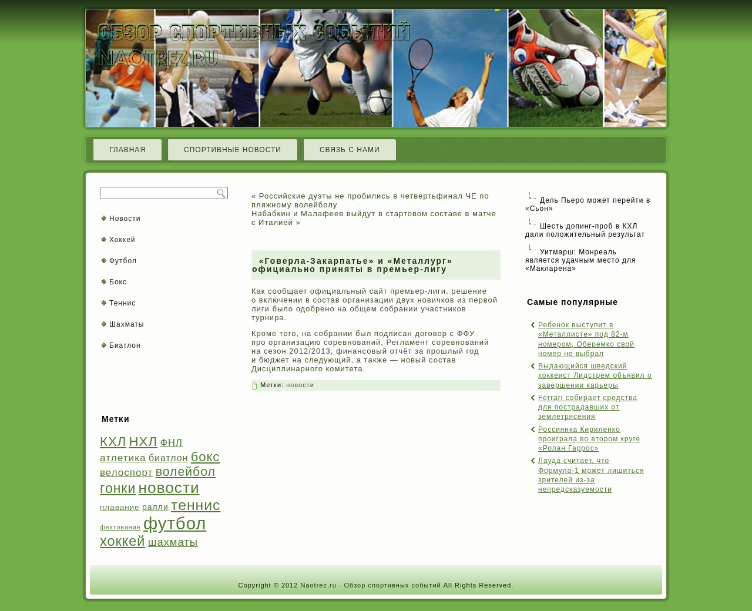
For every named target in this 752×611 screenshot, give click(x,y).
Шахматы (126, 324)
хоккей (122, 541)
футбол (174, 523)
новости (169, 487)
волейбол (186, 471)
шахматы (173, 542)
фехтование (120, 527)
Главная (127, 150)
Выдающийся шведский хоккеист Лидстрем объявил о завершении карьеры (595, 376)
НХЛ (143, 441)
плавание (120, 507)
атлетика (123, 458)
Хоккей (122, 240)
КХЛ (113, 441)
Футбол (123, 261)
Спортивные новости (232, 150)
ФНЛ (171, 442)
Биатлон (125, 345)
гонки (118, 488)
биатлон (168, 458)
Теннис (122, 303)
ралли (155, 507)
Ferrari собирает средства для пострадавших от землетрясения (587, 407)
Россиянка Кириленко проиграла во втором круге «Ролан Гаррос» (589, 439)
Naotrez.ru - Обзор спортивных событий (370, 585)
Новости (124, 218)
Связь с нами (350, 150)
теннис (195, 505)
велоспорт (126, 472)
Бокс (118, 282)
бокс (205, 456)
